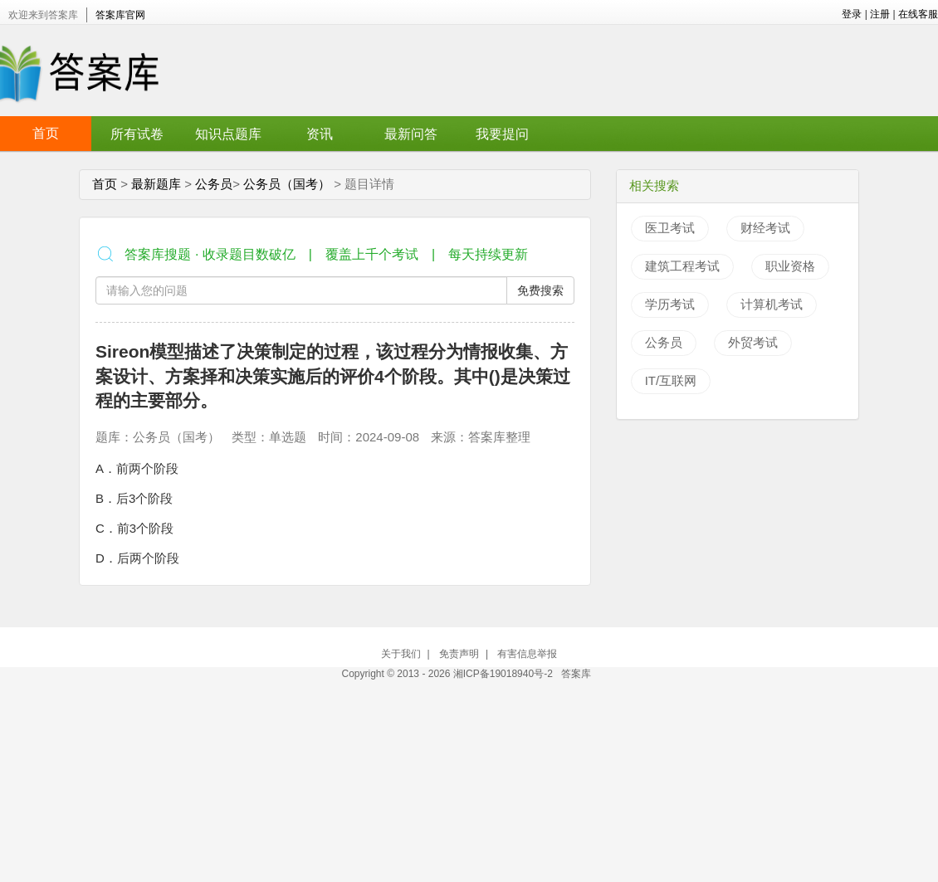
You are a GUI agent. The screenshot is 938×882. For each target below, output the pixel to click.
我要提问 (502, 134)
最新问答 (410, 134)
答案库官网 (120, 15)
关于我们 (401, 654)
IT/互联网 (671, 380)
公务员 (213, 184)
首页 (45, 133)
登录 (852, 14)
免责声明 (459, 654)
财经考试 (765, 228)
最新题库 (156, 184)
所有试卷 (137, 134)
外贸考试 (753, 342)
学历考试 (670, 304)
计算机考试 (771, 304)
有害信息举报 (527, 654)
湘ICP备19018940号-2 (504, 674)
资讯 (319, 134)
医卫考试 (670, 228)
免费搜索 (540, 290)
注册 (880, 14)
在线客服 (918, 14)
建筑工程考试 (682, 266)
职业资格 (790, 266)
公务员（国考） (286, 184)
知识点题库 (228, 134)
